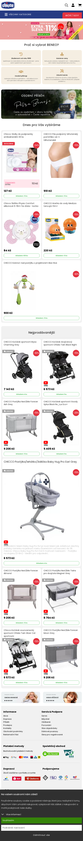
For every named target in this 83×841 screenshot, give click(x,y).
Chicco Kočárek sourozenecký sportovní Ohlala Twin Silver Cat (20, 633)
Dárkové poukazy (50, 731)
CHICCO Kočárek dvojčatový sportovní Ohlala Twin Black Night (60, 343)
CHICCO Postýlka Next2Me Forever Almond (21, 572)
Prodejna (7, 725)
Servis (44, 715)
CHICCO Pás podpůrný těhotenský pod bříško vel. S (61, 137)
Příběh (6, 722)
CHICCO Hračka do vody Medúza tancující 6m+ (60, 205)
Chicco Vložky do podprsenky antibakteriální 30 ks (18, 135)
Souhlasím (8, 820)
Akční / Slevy (72, 15)
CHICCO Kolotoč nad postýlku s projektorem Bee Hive (30, 263)
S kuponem (10, 182)
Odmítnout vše (41, 835)
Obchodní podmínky (13, 731)
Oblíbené (46, 722)
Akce (5, 715)
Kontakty (7, 728)
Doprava (7, 719)
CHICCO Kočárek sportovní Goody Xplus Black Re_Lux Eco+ (61, 403)
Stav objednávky (49, 728)
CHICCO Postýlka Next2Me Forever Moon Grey (61, 632)
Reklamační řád (10, 734)
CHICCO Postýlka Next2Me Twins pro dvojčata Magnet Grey (60, 572)
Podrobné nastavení (14, 827)
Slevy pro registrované (52, 734)
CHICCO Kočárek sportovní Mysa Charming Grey (20, 343)
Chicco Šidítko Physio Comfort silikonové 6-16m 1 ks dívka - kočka (21, 205)
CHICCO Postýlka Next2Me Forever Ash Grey (21, 403)
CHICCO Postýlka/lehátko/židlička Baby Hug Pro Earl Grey (40, 462)
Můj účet (45, 719)
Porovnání (46, 725)
